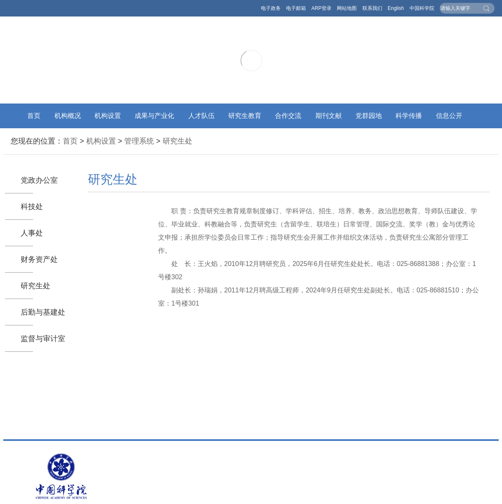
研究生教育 (244, 115)
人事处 (32, 233)
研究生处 (177, 141)
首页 (33, 115)
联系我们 (372, 8)
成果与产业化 (154, 115)
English (396, 8)
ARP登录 (321, 8)
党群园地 (368, 115)
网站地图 (347, 8)
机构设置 (108, 115)
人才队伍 (201, 115)
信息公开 (449, 115)
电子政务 (271, 8)
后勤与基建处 (43, 312)
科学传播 (408, 115)
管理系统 (139, 141)
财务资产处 (39, 259)
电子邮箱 (296, 8)
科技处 (32, 207)
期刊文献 (328, 115)
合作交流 (288, 115)
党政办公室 (39, 180)
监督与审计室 (43, 338)
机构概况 (67, 115)
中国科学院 (422, 8)
